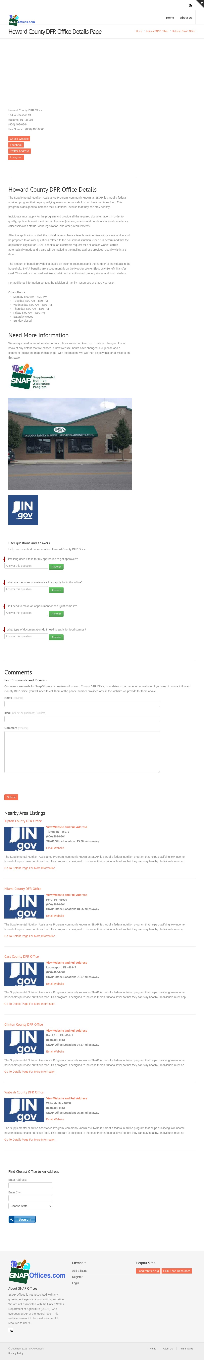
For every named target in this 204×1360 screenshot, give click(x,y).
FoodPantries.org (148, 1271)
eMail (25, 712)
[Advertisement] (102, 68)
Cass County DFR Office (21, 956)
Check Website (19, 138)
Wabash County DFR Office (24, 1092)
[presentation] (34, 784)
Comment (16, 727)
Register (77, 1277)
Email (49, 848)
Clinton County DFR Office (23, 1024)
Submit (11, 797)
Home (170, 17)
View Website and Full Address (66, 827)
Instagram (16, 157)
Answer (56, 566)
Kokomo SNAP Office (184, 31)
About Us (186, 17)
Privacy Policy (15, 1353)
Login (75, 1283)
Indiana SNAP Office (157, 31)
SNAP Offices (54, 20)
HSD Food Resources (176, 1271)
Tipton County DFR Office (23, 821)
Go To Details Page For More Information (29, 868)
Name (13, 697)
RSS (10, 1330)
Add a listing (79, 1270)
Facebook (16, 144)
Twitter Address (19, 151)
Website (59, 848)
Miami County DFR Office (22, 888)
